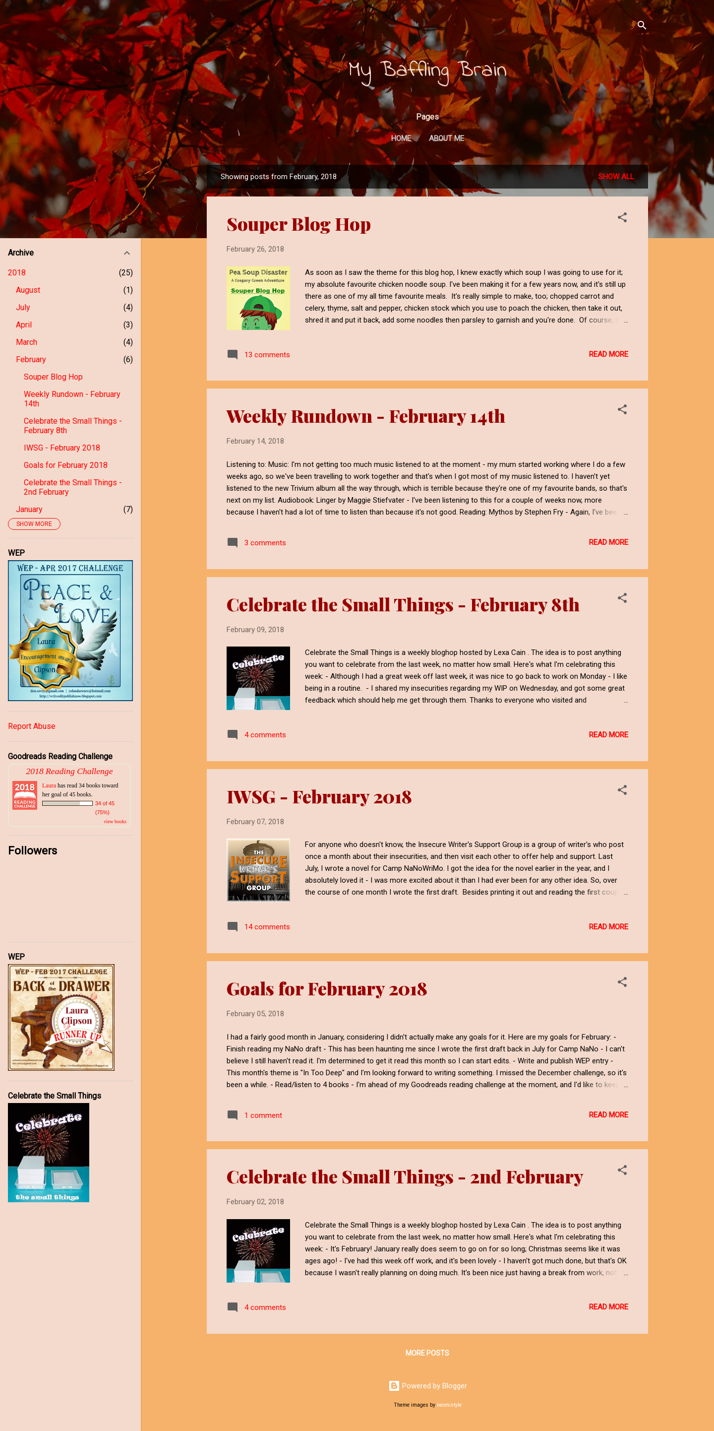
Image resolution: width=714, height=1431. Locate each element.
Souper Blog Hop (299, 223)
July (23, 307)
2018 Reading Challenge (69, 771)
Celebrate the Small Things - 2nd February (405, 1176)
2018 (17, 272)
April (24, 324)
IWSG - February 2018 (319, 796)
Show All (616, 176)
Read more (608, 354)
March (26, 342)
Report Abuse (32, 726)
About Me (446, 138)
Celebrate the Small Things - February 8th (403, 604)
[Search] (642, 27)
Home (401, 138)
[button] (622, 219)
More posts (427, 1353)
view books (115, 821)
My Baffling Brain (428, 70)
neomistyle (449, 1405)
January (29, 509)
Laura (49, 785)
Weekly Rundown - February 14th (366, 415)
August (28, 290)
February (31, 359)
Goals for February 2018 (327, 988)
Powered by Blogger (427, 1385)
